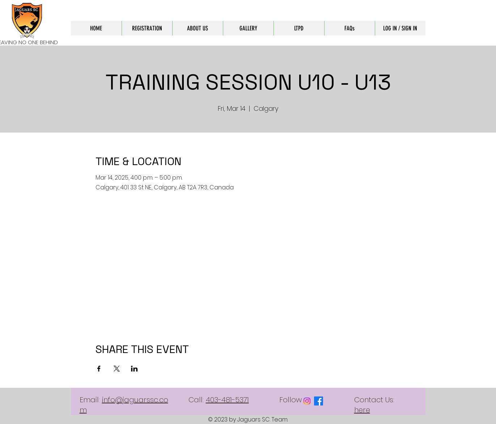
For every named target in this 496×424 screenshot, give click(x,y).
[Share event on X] (116, 368)
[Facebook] (318, 401)
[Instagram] (306, 401)
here (362, 410)
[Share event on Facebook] (99, 368)
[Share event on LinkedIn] (134, 368)
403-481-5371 (227, 400)
